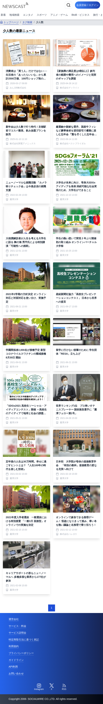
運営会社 (14, 619)
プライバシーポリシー (21, 653)
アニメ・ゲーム (59, 14)
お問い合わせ (16, 673)
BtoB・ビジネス (81, 14)
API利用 (13, 666)
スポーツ (42, 14)
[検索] (68, 5)
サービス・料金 (17, 626)
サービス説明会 (17, 632)
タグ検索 (27, 22)
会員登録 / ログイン (87, 5)
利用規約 (14, 646)
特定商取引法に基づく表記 (24, 639)
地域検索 (14, 14)
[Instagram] (39, 687)
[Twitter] (51, 687)
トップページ (9, 22)
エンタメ (28, 14)
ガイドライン (16, 659)
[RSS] (64, 687)
